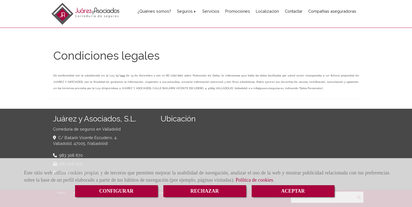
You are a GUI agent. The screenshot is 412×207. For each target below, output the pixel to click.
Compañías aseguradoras (332, 11)
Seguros (186, 11)
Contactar (293, 11)
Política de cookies (254, 180)
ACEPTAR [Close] (293, 191)
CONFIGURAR (116, 191)
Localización (267, 11)
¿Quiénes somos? (154, 11)
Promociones (237, 11)
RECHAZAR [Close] (204, 191)
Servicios (210, 11)
